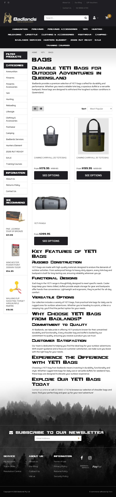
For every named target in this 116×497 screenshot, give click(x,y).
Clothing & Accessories (59, 34)
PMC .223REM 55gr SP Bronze (14, 230)
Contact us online (40, 389)
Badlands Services (28, 40)
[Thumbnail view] (35, 108)
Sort (83, 108)
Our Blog (78, 2)
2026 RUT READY (81, 40)
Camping (101, 34)
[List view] (41, 108)
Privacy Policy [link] (60, 466)
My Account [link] (9, 461)
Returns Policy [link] (61, 471)
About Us (66, 2)
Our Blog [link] (33, 466)
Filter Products (13, 55)
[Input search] (63, 17)
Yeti (86, 29)
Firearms (38, 29)
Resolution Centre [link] (12, 471)
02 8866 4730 (82, 8)
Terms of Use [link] (60, 461)
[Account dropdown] (96, 17)
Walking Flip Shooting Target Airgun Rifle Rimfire (15, 302)
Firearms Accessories (64, 29)
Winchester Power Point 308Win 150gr (13, 265)
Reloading (15, 34)
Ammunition (20, 29)
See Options (50, 175)
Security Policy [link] (61, 476)
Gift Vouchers (92, 2)
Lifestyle (32, 34)
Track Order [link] (9, 466)
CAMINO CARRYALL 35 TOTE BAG (93, 157)
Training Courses (58, 45)
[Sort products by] (99, 108)
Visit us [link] (32, 476)
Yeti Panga (40, 223)
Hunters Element (56, 40)
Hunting (98, 29)
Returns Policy (13, 185)
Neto (110, 492)
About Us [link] (33, 461)
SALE (98, 40)
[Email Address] (55, 438)
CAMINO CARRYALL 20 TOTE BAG (50, 157)
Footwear (85, 34)
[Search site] (86, 17)
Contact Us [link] (34, 471)
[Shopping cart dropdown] (107, 17)
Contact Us (67, 8)
